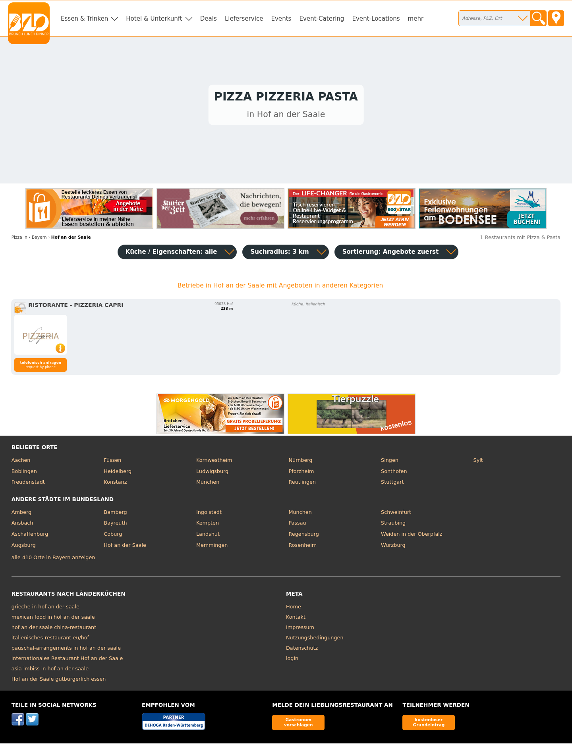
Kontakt (295, 619)
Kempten (207, 525)
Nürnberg (300, 462)
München (207, 484)
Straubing (393, 525)
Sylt (478, 462)
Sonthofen (394, 473)
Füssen (112, 462)
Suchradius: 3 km (279, 253)
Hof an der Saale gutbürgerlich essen (59, 681)
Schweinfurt (396, 514)
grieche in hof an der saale (45, 609)
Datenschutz (302, 650)
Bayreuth (115, 525)
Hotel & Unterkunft (154, 18)
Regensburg (303, 536)
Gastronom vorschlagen (298, 724)
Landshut (208, 536)
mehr (416, 18)
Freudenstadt (28, 484)
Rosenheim (302, 547)
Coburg (113, 536)
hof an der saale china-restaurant (54, 629)
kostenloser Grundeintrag (428, 724)
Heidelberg (117, 473)
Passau (297, 525)
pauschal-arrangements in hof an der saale (66, 650)
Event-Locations (376, 18)
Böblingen (24, 473)
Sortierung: (390, 253)
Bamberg (115, 514)
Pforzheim (301, 473)
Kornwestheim (214, 462)
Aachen (21, 462)
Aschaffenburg (30, 536)
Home (293, 609)
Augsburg (24, 547)
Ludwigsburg (212, 473)
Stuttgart (392, 484)
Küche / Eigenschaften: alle (171, 253)
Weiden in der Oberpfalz (411, 536)
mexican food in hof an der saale (53, 619)
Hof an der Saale (125, 547)
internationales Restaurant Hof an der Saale (67, 660)
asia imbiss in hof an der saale (50, 671)
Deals (208, 18)
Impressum (300, 629)
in (19, 239)
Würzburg (393, 547)
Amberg (21, 514)
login (292, 660)
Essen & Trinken (84, 18)
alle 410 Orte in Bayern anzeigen (53, 559)
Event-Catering (321, 18)
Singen (389, 462)
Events (281, 18)
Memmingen (212, 547)
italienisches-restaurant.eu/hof (50, 640)
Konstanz (115, 484)
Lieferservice (244, 18)
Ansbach (22, 525)
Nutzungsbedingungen (315, 640)
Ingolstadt (209, 514)
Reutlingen (302, 484)
